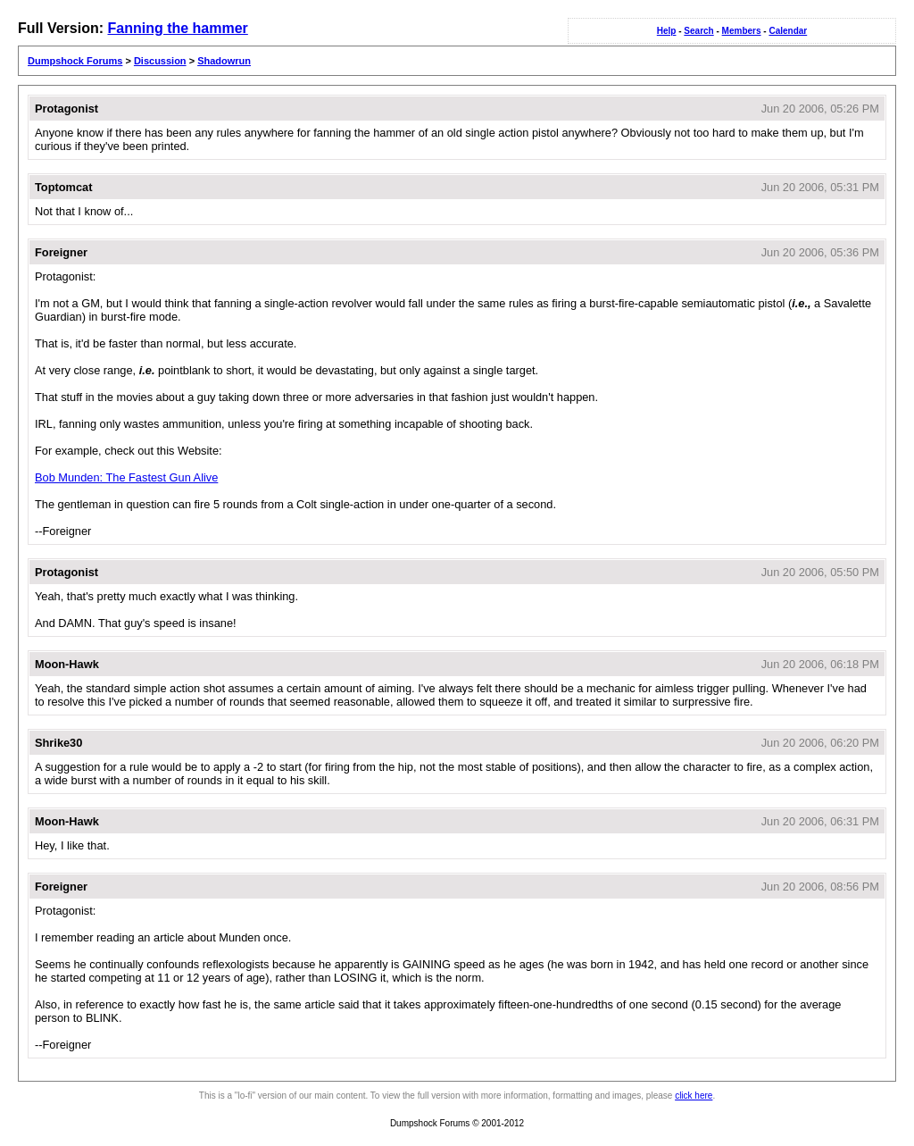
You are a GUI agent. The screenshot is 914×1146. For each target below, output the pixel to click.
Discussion (160, 60)
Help (667, 31)
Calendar (788, 31)
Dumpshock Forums (75, 60)
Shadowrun (224, 60)
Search (698, 31)
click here (693, 1095)
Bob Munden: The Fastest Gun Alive (126, 477)
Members (741, 31)
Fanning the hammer (177, 28)
